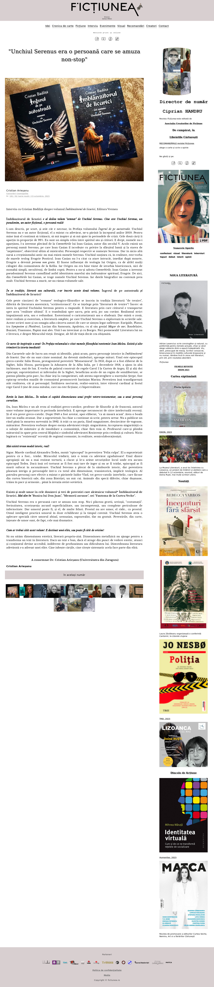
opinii (188, 256)
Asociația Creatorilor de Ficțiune (183, 123)
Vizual (121, 25)
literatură (187, 253)
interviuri (199, 253)
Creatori (151, 25)
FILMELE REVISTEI (183, 366)
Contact (164, 25)
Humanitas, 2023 (167, 857)
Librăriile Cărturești (184, 136)
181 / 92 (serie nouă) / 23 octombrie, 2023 (30, 196)
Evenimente (107, 25)
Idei (47, 25)
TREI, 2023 (164, 718)
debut (172, 256)
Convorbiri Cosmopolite (17, 193)
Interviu (93, 25)
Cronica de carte (63, 25)
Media (107, 974)
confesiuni (166, 253)
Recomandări (135, 25)
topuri (163, 256)
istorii (180, 256)
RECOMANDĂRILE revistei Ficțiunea (176, 143)
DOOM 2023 (183, 369)
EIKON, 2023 (165, 431)
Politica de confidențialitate (107, 969)
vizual (176, 253)
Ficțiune (80, 25)
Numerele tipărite (183, 247)
